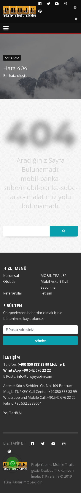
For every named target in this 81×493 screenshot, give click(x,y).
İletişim (46, 293)
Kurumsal (11, 275)
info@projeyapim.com (34, 376)
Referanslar (12, 293)
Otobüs (9, 281)
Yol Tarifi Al (12, 412)
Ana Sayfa (12, 58)
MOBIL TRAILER (54, 275)
